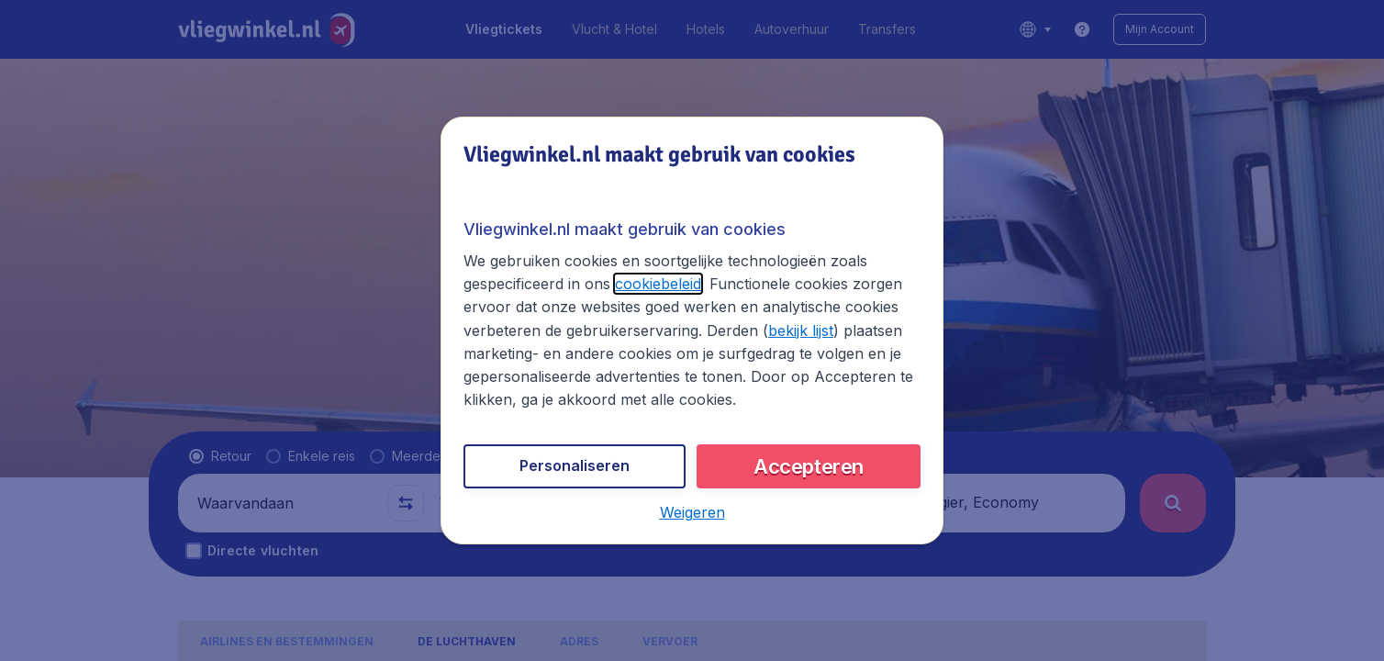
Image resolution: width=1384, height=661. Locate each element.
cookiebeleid (658, 283)
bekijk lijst (800, 330)
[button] (692, 512)
